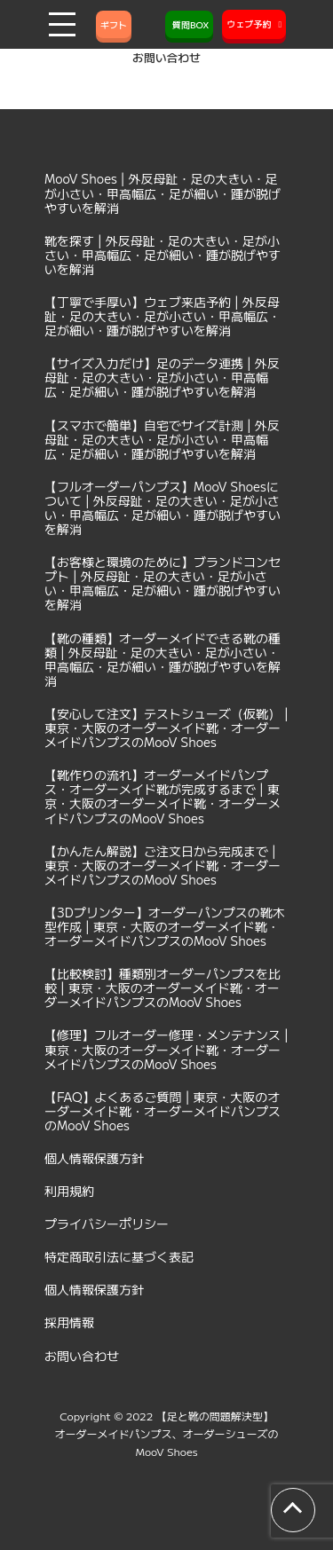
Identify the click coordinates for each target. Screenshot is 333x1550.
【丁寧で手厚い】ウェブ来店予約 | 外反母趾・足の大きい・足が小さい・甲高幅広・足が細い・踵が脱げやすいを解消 (162, 316)
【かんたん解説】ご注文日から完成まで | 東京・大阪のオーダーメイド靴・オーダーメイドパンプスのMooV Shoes (162, 865)
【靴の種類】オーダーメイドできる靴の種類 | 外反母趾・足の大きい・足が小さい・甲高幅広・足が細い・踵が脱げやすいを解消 (162, 659)
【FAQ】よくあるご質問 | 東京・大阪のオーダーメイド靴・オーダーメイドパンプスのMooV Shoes (162, 1111)
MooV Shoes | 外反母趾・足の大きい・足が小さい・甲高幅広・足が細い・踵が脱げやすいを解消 (162, 192)
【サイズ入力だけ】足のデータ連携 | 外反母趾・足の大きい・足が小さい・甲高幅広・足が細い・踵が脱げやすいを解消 (162, 377)
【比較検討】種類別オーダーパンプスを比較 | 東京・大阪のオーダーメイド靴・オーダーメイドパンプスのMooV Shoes (162, 987)
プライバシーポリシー (106, 1223)
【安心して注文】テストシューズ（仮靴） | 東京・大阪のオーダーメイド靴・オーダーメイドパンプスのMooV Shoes (166, 727)
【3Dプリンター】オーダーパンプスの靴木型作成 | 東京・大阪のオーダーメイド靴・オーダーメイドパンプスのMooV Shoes (164, 926)
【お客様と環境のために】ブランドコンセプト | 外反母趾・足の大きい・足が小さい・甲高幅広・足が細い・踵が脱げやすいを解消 (162, 583)
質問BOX (189, 24)
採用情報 (69, 1322)
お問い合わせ (81, 1356)
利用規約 (69, 1191)
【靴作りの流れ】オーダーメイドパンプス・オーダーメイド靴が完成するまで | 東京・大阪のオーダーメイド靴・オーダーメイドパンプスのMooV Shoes (162, 796)
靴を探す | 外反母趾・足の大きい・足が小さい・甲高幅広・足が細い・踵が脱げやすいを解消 (162, 255)
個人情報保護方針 (94, 1158)
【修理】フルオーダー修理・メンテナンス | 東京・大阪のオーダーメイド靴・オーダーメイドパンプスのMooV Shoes (166, 1049)
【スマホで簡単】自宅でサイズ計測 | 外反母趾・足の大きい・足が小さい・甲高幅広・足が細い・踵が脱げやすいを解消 (162, 439)
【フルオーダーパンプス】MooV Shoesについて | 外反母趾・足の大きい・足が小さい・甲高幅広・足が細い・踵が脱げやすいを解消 (162, 507)
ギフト (113, 24)
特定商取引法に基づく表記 (119, 1256)
